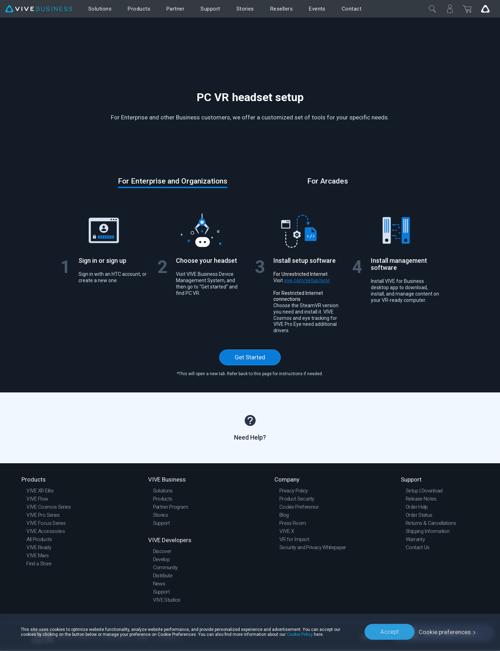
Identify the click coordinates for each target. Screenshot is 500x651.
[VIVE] (38, 9)
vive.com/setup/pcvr (307, 280)
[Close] (432, 9)
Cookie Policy (300, 634)
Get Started (250, 357)
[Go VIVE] (485, 9)
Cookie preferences (445, 631)
